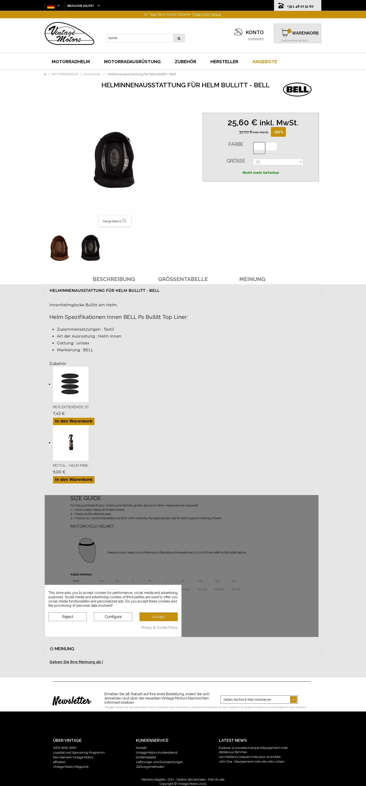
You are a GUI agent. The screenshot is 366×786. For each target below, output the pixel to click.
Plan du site (216, 779)
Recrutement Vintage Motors (73, 757)
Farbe (235, 144)
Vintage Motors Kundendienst (156, 752)
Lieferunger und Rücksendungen (159, 762)
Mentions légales (153, 779)
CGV (171, 779)
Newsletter (71, 701)
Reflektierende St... (72, 407)
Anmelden (256, 38)
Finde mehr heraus (206, 14)
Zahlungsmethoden (150, 766)
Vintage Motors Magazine (70, 766)
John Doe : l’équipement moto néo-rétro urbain (251, 761)
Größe (236, 161)
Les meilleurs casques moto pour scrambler (250, 757)
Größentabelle (146, 757)
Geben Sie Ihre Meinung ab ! (76, 662)
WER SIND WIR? (65, 748)
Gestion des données (191, 779)
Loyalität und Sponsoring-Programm (79, 752)
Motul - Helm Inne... (72, 465)
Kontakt (141, 748)
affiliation (59, 762)
